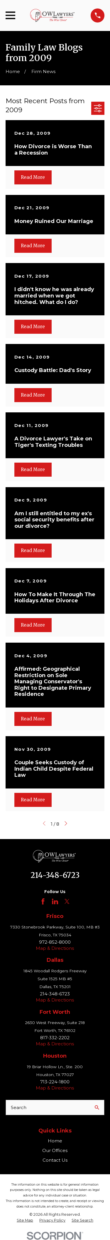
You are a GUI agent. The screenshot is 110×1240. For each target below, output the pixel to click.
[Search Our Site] (97, 1107)
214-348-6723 (55, 875)
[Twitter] (67, 901)
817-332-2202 (55, 1037)
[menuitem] (25, 1220)
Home (55, 1141)
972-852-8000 (55, 942)
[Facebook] (43, 901)
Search (18, 1107)
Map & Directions (55, 948)
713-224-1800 (55, 1082)
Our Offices (54, 1150)
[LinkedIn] (55, 901)
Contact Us (55, 1160)
